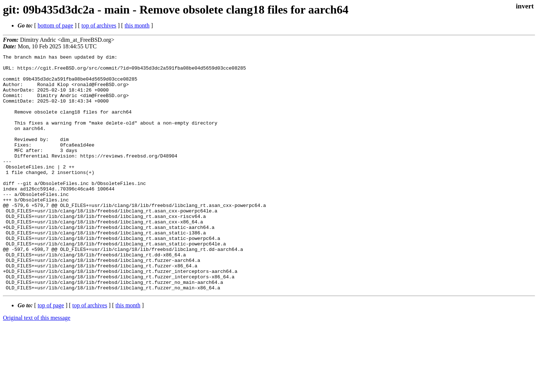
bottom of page (55, 25)
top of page (51, 352)
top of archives (98, 25)
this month (137, 25)
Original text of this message (36, 365)
